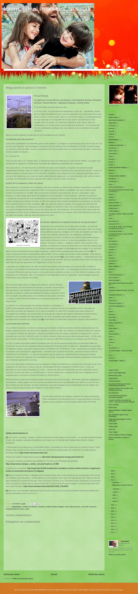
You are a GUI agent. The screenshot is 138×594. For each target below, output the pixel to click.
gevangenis (112, 179)
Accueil (54, 574)
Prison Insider (113, 423)
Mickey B (111, 269)
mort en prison (113, 277)
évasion (111, 165)
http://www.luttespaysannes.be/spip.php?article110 (62, 457)
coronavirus (41, 507)
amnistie (111, 131)
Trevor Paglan (113, 432)
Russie (111, 311)
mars (114, 498)
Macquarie (112, 247)
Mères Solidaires (114, 266)
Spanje (111, 325)
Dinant (111, 156)
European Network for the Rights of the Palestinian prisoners (121, 389)
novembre (116, 489)
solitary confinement (115, 323)
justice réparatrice (114, 205)
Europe (111, 162)
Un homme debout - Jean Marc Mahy (120, 351)
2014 (112, 523)
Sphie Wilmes (113, 328)
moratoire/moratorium (12, 509)
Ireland (111, 194)
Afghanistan (112, 123)
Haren (67, 507)
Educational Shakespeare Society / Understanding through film (120, 384)
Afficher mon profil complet (117, 554)
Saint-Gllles (112, 320)
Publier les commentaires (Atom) (22, 578)
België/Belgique (17, 507)
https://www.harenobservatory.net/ (33, 453)
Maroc (111, 255)
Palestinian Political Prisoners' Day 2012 (121, 290)
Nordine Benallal (114, 280)
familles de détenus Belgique (55, 507)
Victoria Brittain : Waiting (116, 361)
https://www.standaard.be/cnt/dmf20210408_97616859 (45, 486)
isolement (112, 200)
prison (22, 509)
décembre (116, 482)
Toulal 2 (111, 339)
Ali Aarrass (112, 125)
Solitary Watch (113, 426)
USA (110, 355)
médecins (112, 263)
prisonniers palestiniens (116, 306)
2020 (112, 505)
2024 (112, 474)
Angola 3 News (113, 370)
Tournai (111, 342)
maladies (111, 249)
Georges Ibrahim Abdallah (117, 176)
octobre (115, 492)
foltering (111, 170)
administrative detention (116, 120)
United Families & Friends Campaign (120, 435)
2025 (112, 471)
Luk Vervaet (84, 507)
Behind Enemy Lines (115, 375)
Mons (110, 272)
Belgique (111, 142)
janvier (115, 501)
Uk (109, 345)
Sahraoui (111, 314)
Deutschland (113, 153)
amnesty (111, 128)
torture (111, 337)
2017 (112, 514)
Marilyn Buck (113, 407)
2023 (112, 477)
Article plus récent (11, 574)
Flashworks (107, 590)
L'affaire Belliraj (113, 211)
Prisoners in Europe (115, 303)
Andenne (111, 134)
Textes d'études (113, 334)
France (111, 173)
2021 (112, 480)
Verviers (111, 358)
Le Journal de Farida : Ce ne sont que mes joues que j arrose (121, 227)
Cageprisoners (113, 378)
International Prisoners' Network (47, 8)
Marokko (111, 258)
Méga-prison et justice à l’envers (122, 485)
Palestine (112, 287)
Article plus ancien (96, 574)
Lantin (111, 218)
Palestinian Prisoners (115, 295)
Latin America (113, 221)
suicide (27, 509)
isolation (111, 197)
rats (110, 309)
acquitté (111, 114)
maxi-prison (92, 507)
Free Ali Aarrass (114, 393)
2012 (112, 529)
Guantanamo (113, 181)
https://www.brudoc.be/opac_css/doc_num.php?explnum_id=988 (32, 464)
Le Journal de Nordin (115, 231)
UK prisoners (113, 348)
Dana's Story (113, 151)
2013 (112, 526)
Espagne (111, 159)
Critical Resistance (114, 381)
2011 (112, 532)
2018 (112, 511)
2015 (112, 520)
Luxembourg (113, 244)
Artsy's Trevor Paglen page (117, 373)
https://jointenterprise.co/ (18, 433)
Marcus (111, 252)
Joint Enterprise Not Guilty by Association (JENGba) (118, 396)
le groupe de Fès (114, 224)
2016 (112, 517)
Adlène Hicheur (113, 117)
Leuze (111, 238)
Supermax (112, 429)
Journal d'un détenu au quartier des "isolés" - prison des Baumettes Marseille (121, 401)
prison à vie (112, 300)
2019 (112, 508)
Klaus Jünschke (114, 404)
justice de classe (75, 507)
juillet (114, 495)
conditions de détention (29, 507)
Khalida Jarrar (113, 208)
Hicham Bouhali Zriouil (116, 187)
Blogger (120, 590)
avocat (111, 137)
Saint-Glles (112, 317)
